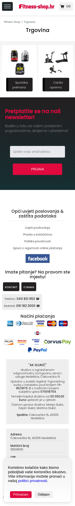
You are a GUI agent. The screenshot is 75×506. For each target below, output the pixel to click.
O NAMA (28, 287)
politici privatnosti (32, 481)
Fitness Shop (12, 22)
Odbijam (44, 494)
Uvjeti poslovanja (37, 228)
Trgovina (29, 22)
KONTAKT (11, 287)
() (65, 6)
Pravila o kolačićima (37, 234)
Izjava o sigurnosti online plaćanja (37, 248)
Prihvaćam (20, 494)
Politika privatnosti (37, 241)
